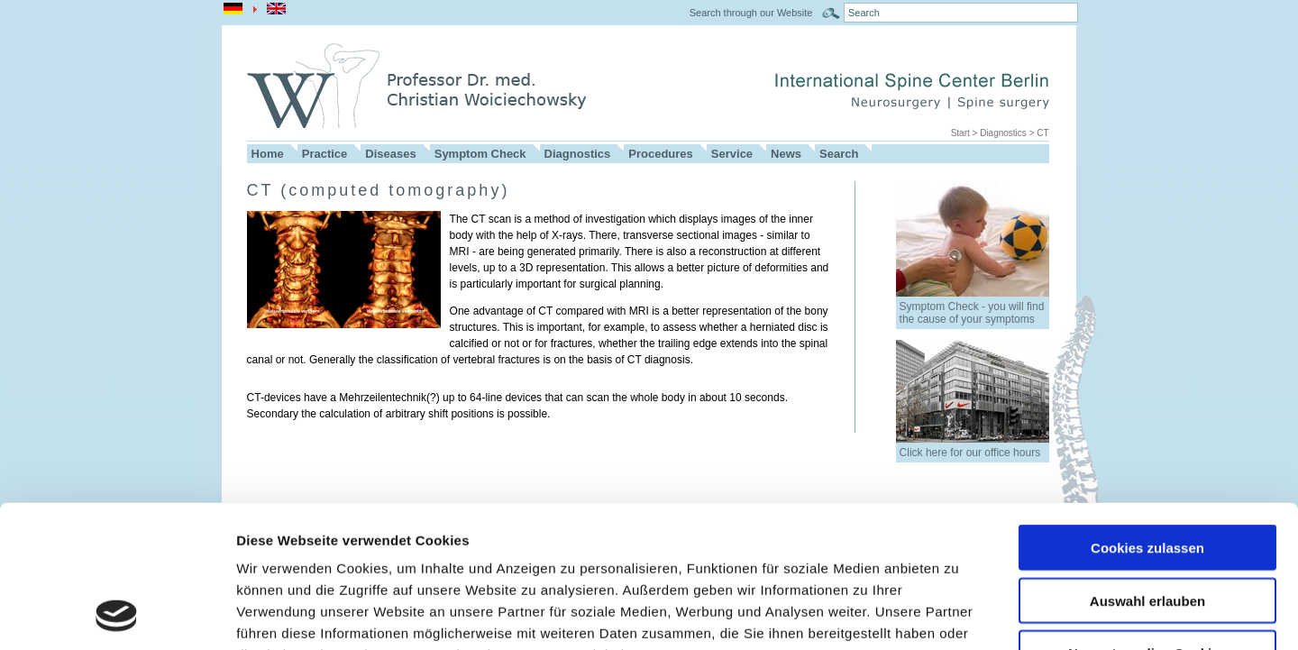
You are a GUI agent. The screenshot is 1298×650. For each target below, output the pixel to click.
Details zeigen (958, 614)
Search (838, 153)
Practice (325, 153)
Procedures (660, 153)
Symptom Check (480, 153)
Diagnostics (1003, 133)
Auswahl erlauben (1147, 467)
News (786, 153)
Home (267, 153)
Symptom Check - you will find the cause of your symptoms (972, 312)
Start (960, 133)
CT (1042, 133)
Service (732, 153)
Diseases (390, 153)
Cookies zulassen (1147, 414)
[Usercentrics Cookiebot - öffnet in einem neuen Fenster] (117, 614)
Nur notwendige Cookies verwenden (1147, 527)
